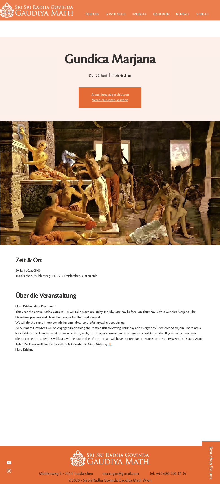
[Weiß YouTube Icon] (9, 462)
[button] (211, 462)
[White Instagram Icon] (9, 471)
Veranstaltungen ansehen (110, 100)
